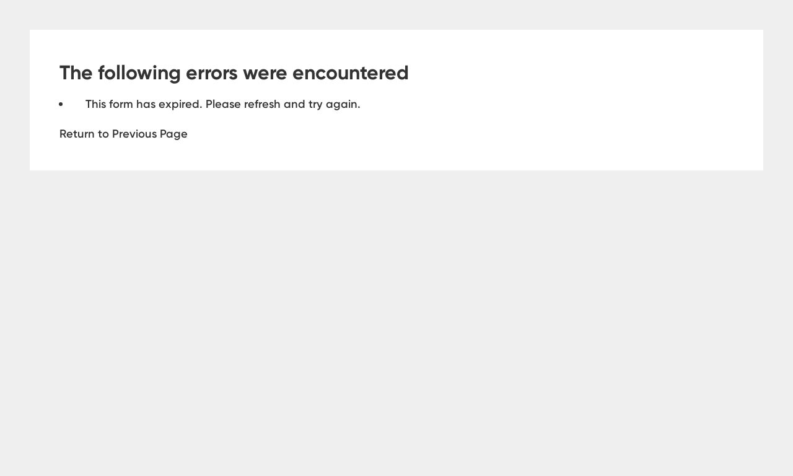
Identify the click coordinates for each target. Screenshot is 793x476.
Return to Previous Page (123, 133)
